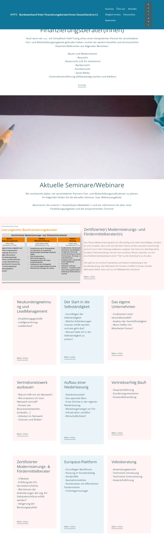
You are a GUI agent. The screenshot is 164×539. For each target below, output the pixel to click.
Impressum (110, 20)
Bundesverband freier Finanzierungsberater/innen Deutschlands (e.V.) (58, 14)
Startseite (109, 8)
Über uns (120, 8)
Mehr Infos (89, 276)
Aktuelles (132, 8)
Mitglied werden (113, 14)
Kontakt (148, 14)
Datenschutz (129, 14)
